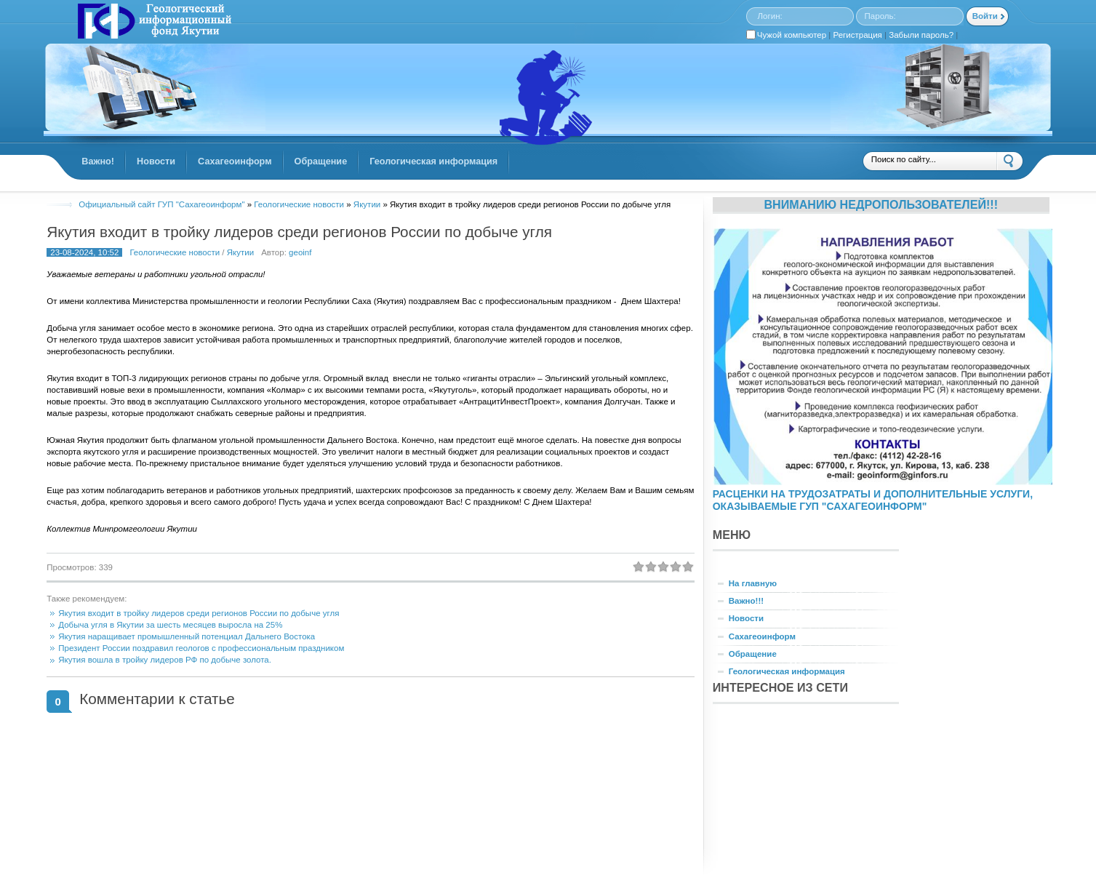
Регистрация (857, 35)
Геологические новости (174, 252)
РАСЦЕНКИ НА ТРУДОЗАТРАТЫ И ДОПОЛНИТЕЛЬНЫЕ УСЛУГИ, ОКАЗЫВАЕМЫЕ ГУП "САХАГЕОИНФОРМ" (873, 500)
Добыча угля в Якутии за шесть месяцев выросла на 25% (170, 624)
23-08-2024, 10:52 (84, 252)
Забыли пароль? (921, 35)
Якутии (240, 252)
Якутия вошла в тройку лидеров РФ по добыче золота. (164, 659)
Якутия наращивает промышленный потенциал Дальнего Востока (186, 636)
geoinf (300, 252)
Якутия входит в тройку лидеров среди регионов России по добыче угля (299, 231)
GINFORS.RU (152, 22)
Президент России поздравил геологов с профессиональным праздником (201, 648)
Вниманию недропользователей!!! (881, 204)
